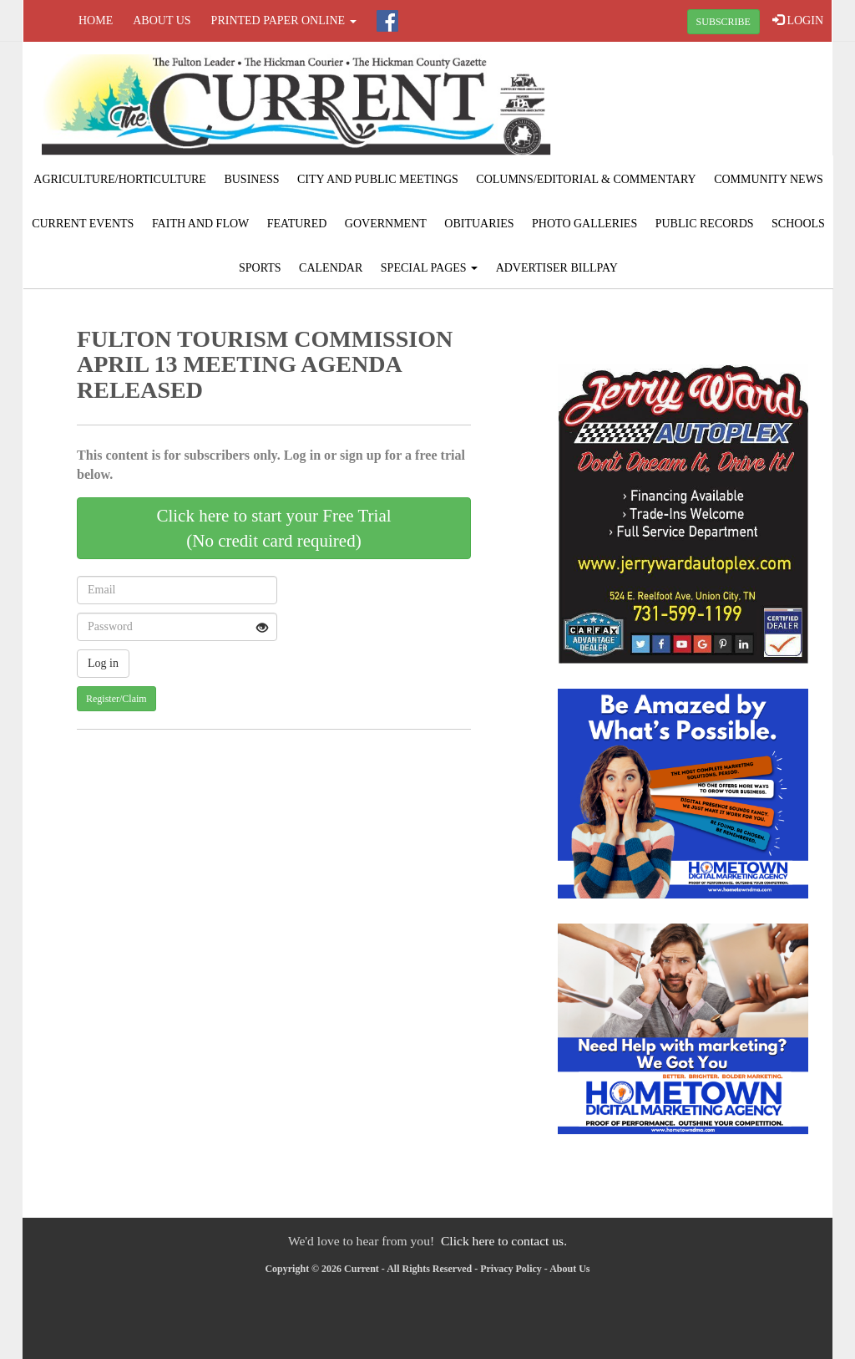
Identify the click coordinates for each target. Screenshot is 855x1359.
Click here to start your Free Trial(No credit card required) (273, 528)
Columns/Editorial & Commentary (586, 179)
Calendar (330, 268)
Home (95, 20)
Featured (297, 223)
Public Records (704, 223)
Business (251, 179)
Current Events (83, 223)
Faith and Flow (200, 223)
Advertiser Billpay (557, 268)
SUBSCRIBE (723, 22)
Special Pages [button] (429, 268)
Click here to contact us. (504, 1241)
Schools (798, 223)
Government (386, 223)
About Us (161, 20)
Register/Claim (116, 699)
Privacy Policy (511, 1269)
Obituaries (479, 223)
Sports (260, 268)
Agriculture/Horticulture (119, 179)
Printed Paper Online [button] (284, 20)
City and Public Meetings (377, 179)
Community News (768, 179)
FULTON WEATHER (696, 104)
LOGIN (797, 20)
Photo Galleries (584, 223)
